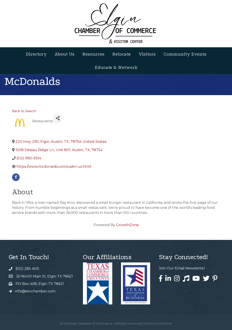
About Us (64, 54)
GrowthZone (127, 225)
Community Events (184, 54)
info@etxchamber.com (35, 291)
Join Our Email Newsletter (182, 268)
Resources (93, 54)
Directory (36, 54)
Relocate (121, 54)
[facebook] (16, 177)
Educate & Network (116, 67)
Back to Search (24, 111)
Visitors (147, 54)
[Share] (58, 118)
